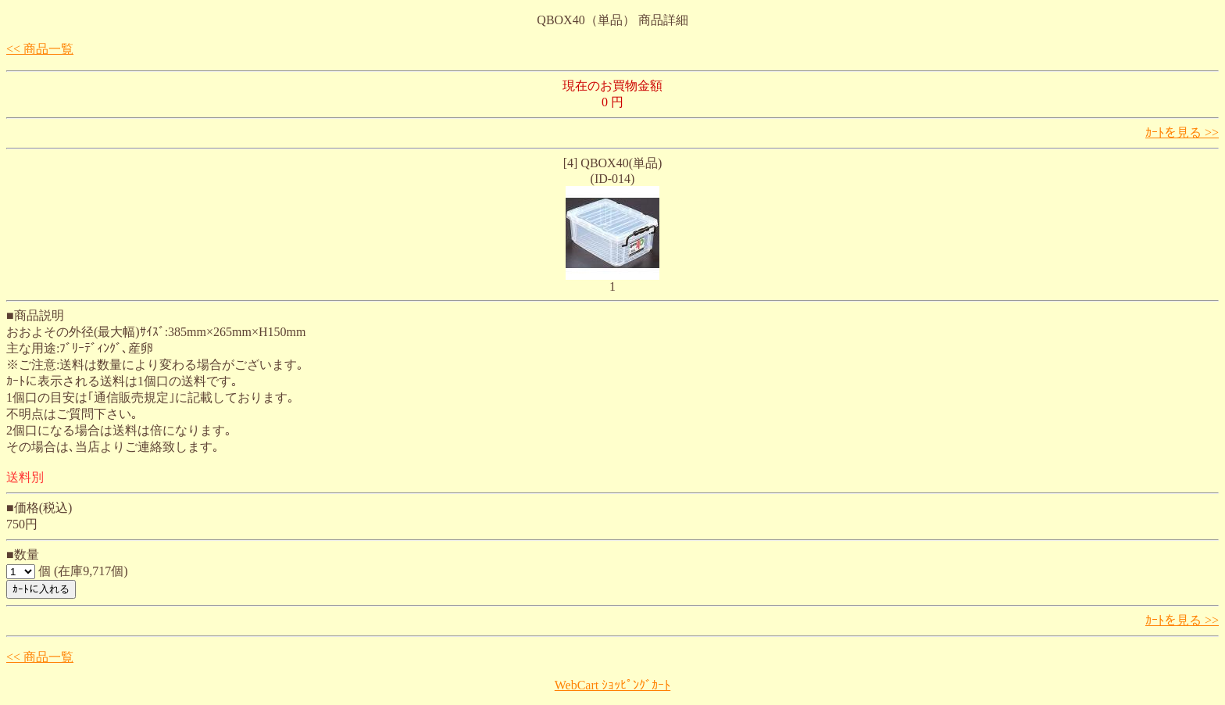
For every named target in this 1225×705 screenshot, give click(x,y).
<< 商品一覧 (39, 48)
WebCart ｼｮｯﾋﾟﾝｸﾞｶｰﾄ (612, 685)
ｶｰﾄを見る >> (1182, 132)
